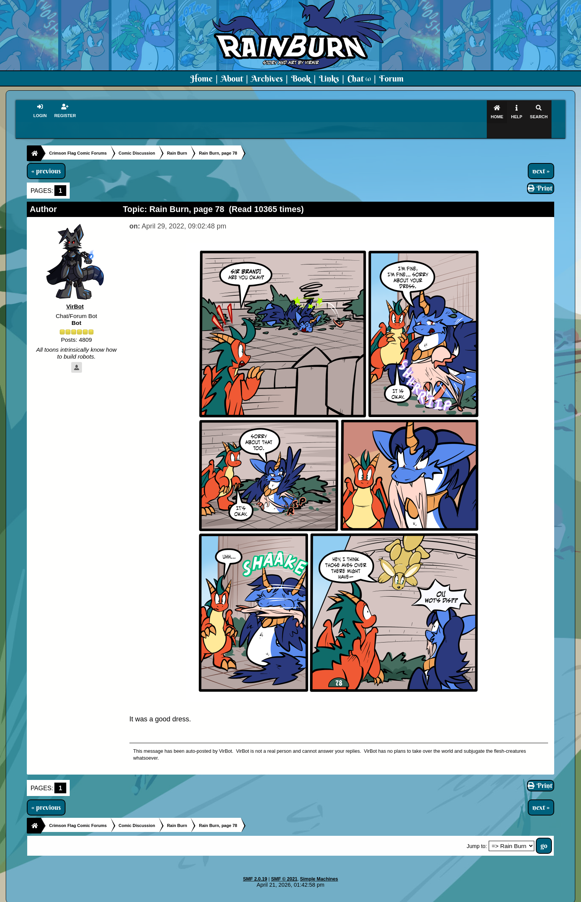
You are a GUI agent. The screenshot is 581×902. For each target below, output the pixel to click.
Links (329, 78)
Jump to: (477, 832)
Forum (391, 78)
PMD (378, 896)
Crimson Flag (313, 896)
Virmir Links (442, 896)
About (232, 78)
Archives (267, 78)
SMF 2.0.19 (255, 864)
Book (301, 78)
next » (541, 156)
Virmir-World (351, 896)
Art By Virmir (406, 896)
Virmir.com (278, 896)
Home (201, 78)
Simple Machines (319, 864)
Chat (359, 78)
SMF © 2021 (284, 864)
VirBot (75, 292)
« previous (46, 156)
